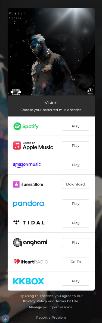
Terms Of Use (66, 301)
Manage (35, 307)
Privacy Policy (35, 301)
